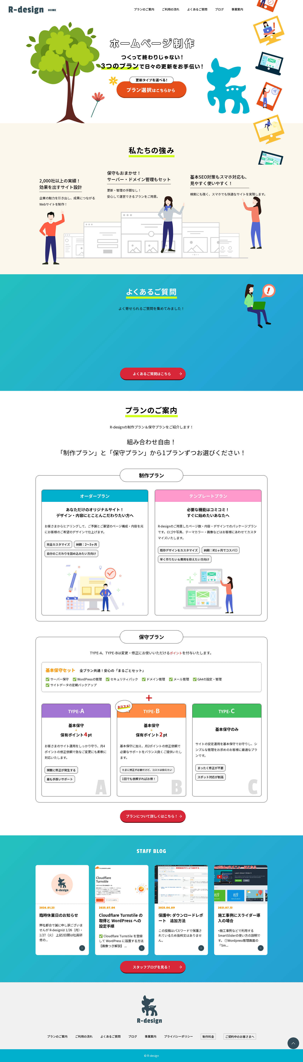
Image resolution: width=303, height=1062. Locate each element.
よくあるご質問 (197, 9)
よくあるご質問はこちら (152, 373)
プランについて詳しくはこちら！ (152, 816)
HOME (52, 10)
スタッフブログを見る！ (152, 966)
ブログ (219, 9)
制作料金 (208, 1036)
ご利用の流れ (170, 9)
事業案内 (237, 9)
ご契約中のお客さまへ (239, 1036)
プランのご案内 (144, 9)
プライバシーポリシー (178, 1036)
